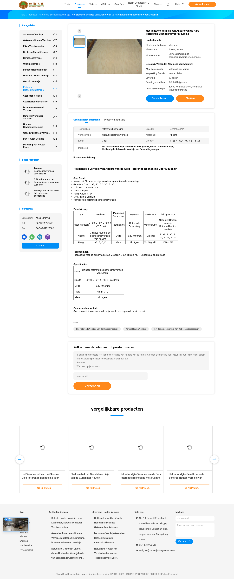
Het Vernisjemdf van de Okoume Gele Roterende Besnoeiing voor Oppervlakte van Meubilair (40, 478)
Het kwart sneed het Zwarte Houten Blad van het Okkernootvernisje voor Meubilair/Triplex (108, 523)
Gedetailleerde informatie (86, 119)
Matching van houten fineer (40, 146)
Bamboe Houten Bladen (40, 69)
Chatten (40, 245)
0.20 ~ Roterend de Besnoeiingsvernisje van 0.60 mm (46, 182)
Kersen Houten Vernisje (136, 329)
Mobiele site (26, 545)
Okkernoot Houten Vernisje (40, 40)
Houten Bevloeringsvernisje (40, 125)
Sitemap (24, 541)
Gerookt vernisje (40, 81)
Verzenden (92, 386)
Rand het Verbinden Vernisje (40, 117)
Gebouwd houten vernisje (40, 133)
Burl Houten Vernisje (40, 138)
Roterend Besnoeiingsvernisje (40, 88)
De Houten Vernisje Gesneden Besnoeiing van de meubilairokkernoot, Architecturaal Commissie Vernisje (109, 538)
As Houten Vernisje (40, 34)
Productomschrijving (114, 119)
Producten (25, 522)
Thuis (22, 518)
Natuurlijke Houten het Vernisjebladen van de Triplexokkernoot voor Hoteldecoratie (105, 553)
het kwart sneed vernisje (40, 75)
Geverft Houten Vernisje (40, 101)
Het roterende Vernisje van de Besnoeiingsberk (97, 329)
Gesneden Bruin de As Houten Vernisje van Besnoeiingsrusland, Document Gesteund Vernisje (68, 538)
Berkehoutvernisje (40, 58)
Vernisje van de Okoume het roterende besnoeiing (46, 193)
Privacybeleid (26, 550)
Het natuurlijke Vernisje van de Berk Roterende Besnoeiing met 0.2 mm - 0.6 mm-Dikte (140, 478)
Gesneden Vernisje (40, 95)
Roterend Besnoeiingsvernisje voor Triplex (44, 171)
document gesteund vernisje (40, 108)
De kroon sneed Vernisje (40, 52)
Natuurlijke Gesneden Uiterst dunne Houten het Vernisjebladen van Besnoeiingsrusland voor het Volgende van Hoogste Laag (68, 553)
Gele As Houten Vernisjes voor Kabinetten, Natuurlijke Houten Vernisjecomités (66, 523)
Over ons (24, 531)
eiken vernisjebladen (40, 46)
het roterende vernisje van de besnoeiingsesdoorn (176, 329)
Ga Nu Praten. (202, 4)
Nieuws (23, 536)
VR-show (24, 527)
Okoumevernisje (40, 63)
